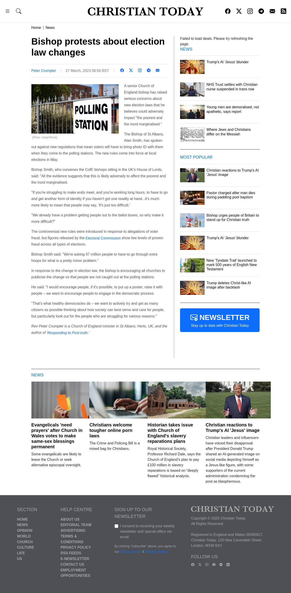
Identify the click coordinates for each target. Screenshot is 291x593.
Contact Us (72, 564)
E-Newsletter (74, 559)
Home (36, 28)
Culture (25, 547)
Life (21, 553)
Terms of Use (130, 552)
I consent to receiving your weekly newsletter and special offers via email (147, 531)
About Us (70, 519)
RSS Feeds (70, 553)
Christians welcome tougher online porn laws (110, 430)
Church (25, 542)
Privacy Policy (75, 547)
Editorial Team (75, 525)
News (50, 28)
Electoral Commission (103, 238)
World (24, 536)
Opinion (25, 530)
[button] (7, 12)
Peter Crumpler (43, 71)
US (19, 559)
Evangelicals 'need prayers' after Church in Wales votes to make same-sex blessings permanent (57, 435)
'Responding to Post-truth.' (68, 333)
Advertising (72, 530)
